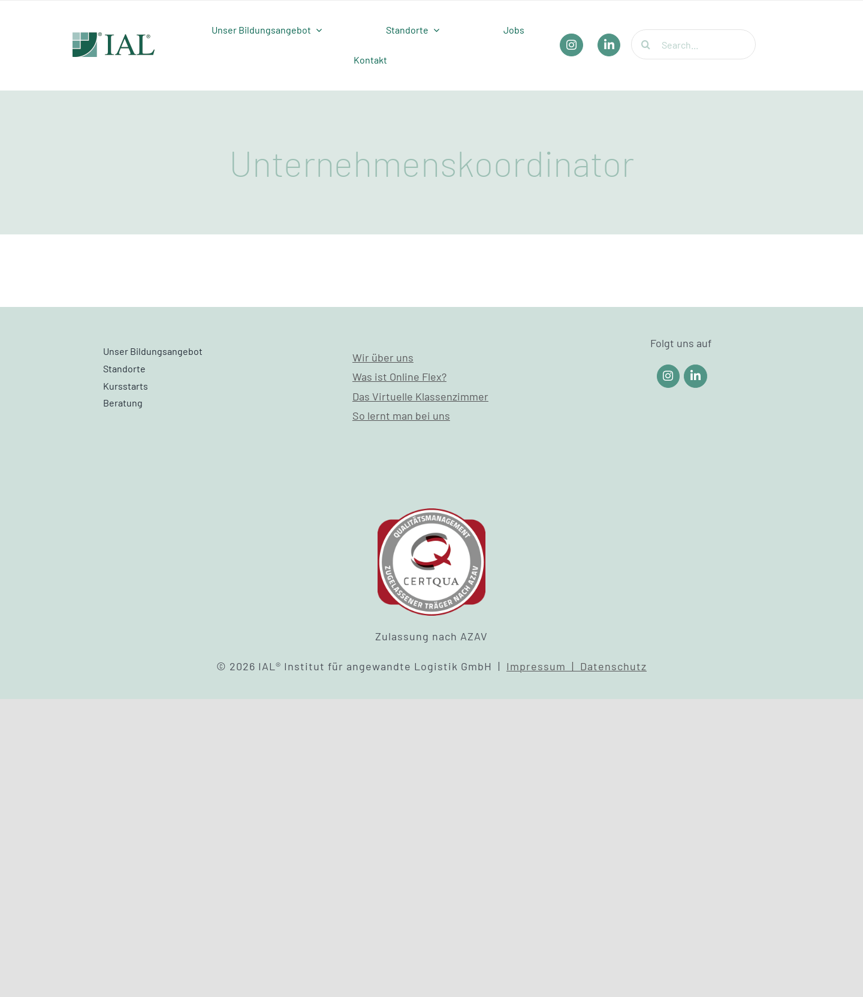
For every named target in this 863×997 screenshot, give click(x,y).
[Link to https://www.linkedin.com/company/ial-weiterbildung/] (695, 376)
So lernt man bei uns (401, 415)
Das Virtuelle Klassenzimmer (420, 396)
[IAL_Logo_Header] (114, 37)
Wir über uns (383, 357)
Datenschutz (613, 666)
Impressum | (543, 666)
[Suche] (646, 44)
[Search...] (693, 44)
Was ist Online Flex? (399, 376)
